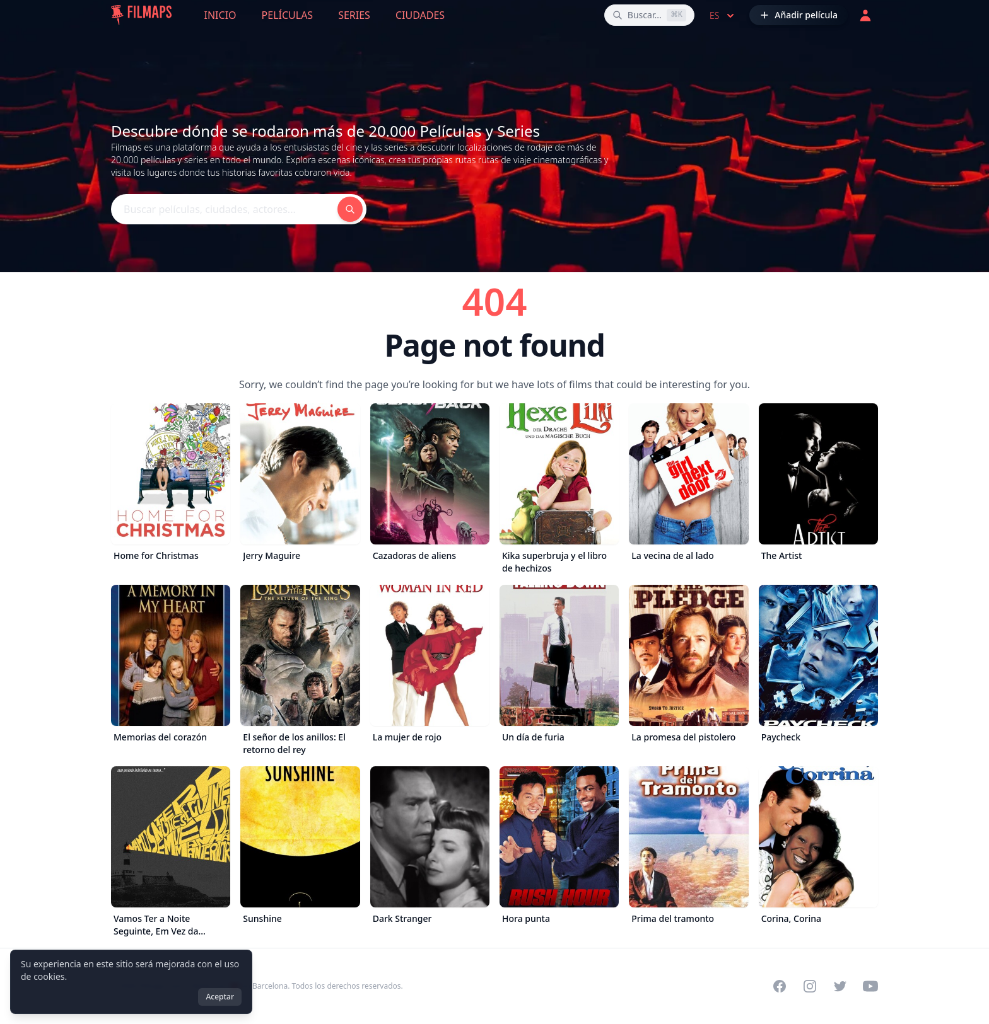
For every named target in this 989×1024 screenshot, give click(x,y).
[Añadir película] (798, 15)
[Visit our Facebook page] (779, 986)
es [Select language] (723, 15)
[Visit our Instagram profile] (809, 986)
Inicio (220, 15)
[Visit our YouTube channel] (870, 986)
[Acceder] (865, 15)
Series (354, 15)
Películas (287, 15)
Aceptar (220, 996)
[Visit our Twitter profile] (840, 986)
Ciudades (420, 15)
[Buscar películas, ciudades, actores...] (649, 15)
